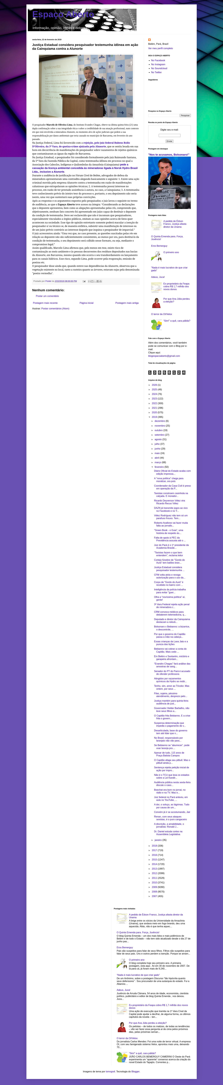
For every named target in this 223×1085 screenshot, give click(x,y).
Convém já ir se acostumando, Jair (172, 812)
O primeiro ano (171, 252)
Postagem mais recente (45, 303)
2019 (155, 417)
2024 (155, 394)
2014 (155, 864)
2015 (155, 859)
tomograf (110, 1071)
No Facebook (158, 60)
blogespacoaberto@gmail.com (164, 356)
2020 (155, 412)
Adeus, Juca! (158, 277)
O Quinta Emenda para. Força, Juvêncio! (138, 932)
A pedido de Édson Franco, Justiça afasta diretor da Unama (174, 224)
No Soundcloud (159, 68)
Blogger (135, 1071)
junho (158, 448)
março (158, 462)
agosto (158, 439)
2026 (155, 385)
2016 (155, 855)
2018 (155, 846)
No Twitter (156, 72)
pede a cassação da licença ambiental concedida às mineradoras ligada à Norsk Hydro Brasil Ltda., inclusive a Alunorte (85, 168)
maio (157, 453)
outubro (159, 430)
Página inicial (86, 303)
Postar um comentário (47, 296)
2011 (155, 878)
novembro (160, 425)
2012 (155, 873)
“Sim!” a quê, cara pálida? (176, 321)
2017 (155, 850)
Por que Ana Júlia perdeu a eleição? (148, 1023)
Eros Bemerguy (159, 246)
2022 (155, 403)
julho (157, 444)
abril (157, 458)
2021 (155, 408)
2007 (155, 896)
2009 (155, 887)
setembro (160, 435)
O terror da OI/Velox (161, 314)
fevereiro (159, 467)
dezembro (160, 421)
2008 (155, 891)
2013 (155, 868)
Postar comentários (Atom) (55, 308)
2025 (155, 389)
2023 (155, 398)
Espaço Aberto (63, 14)
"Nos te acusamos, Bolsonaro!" (169, 154)
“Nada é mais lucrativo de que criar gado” (138, 975)
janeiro (158, 840)
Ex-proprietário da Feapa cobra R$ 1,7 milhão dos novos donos (176, 286)
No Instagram (158, 64)
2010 (155, 882)
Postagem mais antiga (127, 303)
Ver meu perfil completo (160, 48)
